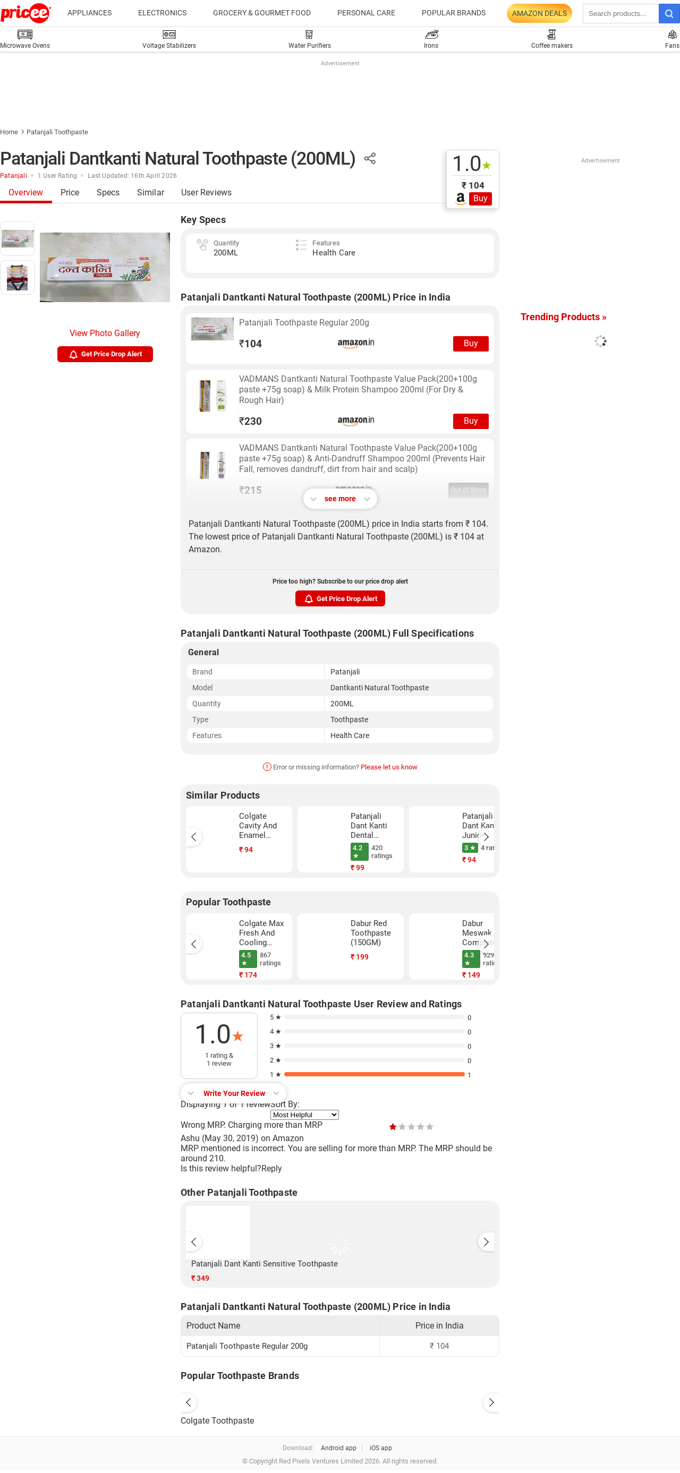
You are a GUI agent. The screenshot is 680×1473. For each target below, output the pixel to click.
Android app (338, 1448)
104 (250, 344)
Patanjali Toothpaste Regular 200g (304, 323)
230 (250, 421)
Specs (108, 192)
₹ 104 (473, 185)
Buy (480, 198)
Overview (26, 192)
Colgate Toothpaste (217, 1421)
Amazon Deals (539, 13)
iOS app (381, 1448)
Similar (150, 192)
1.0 (472, 164)
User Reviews (206, 192)
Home (9, 132)
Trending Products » (564, 316)
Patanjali (13, 175)
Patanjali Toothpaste (57, 132)
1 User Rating (58, 175)
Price (70, 192)
